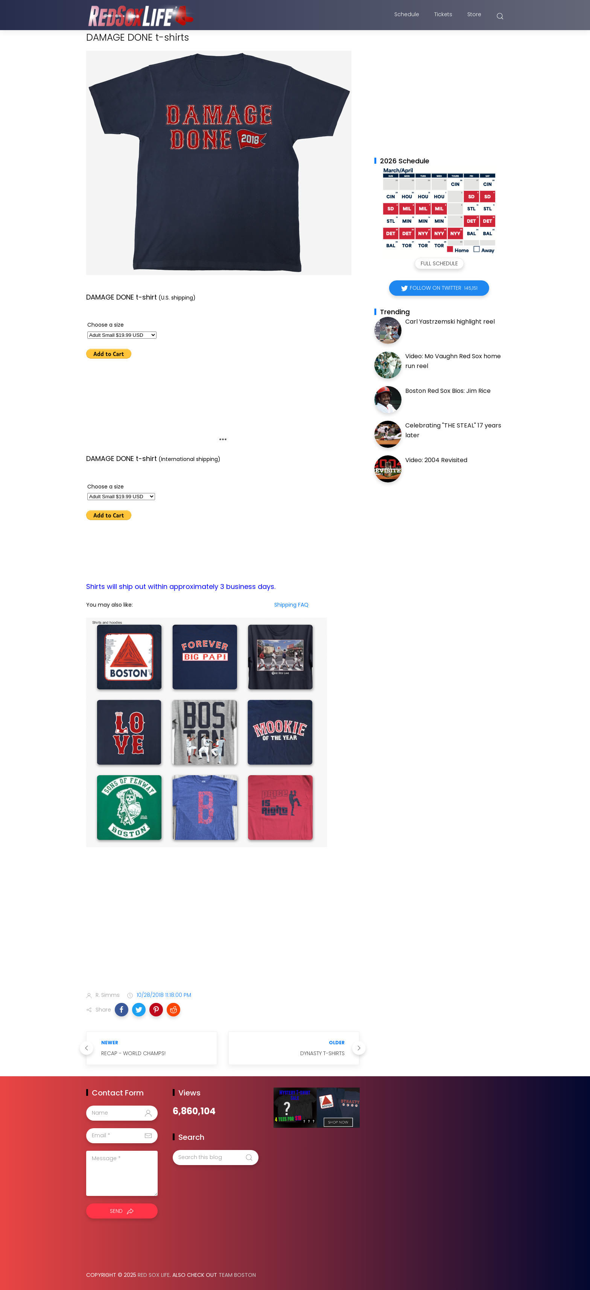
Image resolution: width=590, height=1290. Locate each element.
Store (474, 16)
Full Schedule (439, 263)
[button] (121, 1009)
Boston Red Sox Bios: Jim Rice (448, 390)
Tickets (443, 16)
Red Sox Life (154, 1275)
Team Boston (237, 1275)
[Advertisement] (222, 926)
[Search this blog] (216, 1157)
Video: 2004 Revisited (436, 460)
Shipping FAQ (291, 604)
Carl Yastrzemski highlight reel (450, 321)
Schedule (406, 16)
